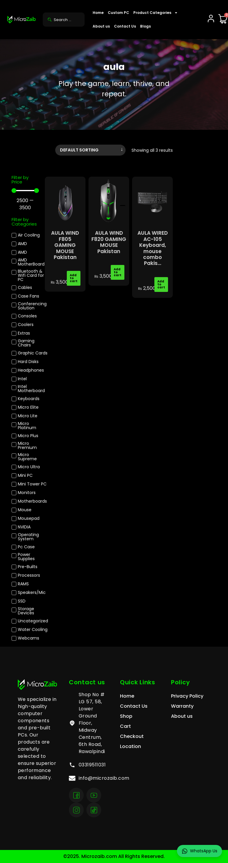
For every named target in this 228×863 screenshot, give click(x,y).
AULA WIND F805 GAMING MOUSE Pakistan (65, 245)
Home (98, 12)
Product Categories (155, 12)
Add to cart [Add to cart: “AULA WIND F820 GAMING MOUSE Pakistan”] (117, 272)
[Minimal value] (25, 190)
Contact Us (125, 26)
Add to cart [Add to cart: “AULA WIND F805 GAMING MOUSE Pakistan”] (73, 278)
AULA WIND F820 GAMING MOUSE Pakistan (108, 242)
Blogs (145, 26)
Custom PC (118, 12)
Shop (126, 716)
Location (130, 746)
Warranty (182, 706)
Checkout (132, 736)
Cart (125, 726)
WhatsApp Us (199, 851)
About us (101, 26)
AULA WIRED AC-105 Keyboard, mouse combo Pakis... (152, 248)
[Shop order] (90, 150)
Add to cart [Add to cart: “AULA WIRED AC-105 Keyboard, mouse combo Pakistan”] (161, 284)
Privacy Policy (187, 696)
